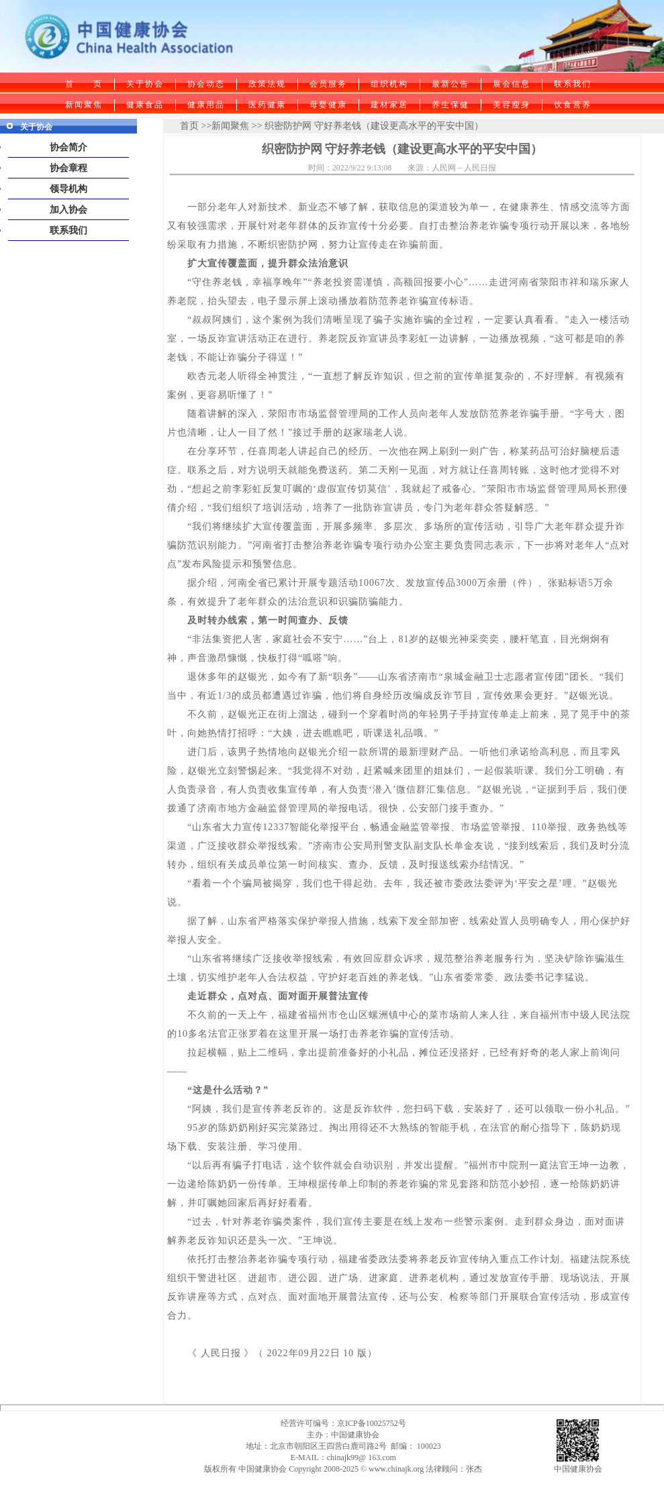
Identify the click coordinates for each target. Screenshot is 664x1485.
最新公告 (450, 84)
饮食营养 (572, 104)
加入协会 (68, 210)
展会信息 (511, 84)
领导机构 (68, 189)
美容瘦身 (511, 104)
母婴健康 (328, 104)
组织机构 (389, 84)
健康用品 (206, 104)
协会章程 (68, 168)
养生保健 (450, 104)
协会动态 (206, 84)
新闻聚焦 (84, 104)
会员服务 (328, 84)
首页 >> (195, 126)
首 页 (84, 84)
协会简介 (68, 147)
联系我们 (572, 84)
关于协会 (145, 84)
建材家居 (389, 104)
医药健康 (267, 104)
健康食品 (145, 104)
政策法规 (267, 84)
